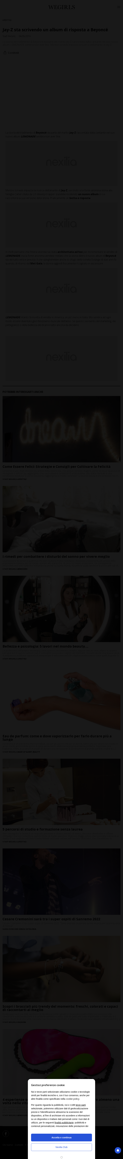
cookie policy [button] (72, 1098)
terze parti (81, 1105)
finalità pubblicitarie (64, 1122)
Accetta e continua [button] (61, 1137)
